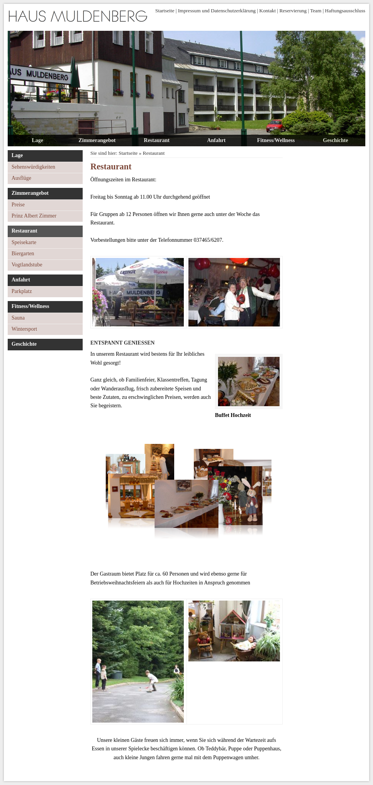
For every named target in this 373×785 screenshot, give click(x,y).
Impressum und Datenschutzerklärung (217, 10)
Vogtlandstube (27, 265)
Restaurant (157, 140)
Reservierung (292, 10)
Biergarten (23, 253)
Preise (18, 205)
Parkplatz (22, 291)
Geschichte (335, 140)
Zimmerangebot (96, 140)
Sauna (18, 318)
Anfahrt (216, 140)
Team (315, 10)
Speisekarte (24, 242)
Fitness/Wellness (276, 140)
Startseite (164, 10)
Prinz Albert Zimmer (34, 216)
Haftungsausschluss (345, 10)
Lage (37, 140)
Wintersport (24, 329)
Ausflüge (21, 178)
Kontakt (267, 10)
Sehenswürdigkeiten (33, 167)
